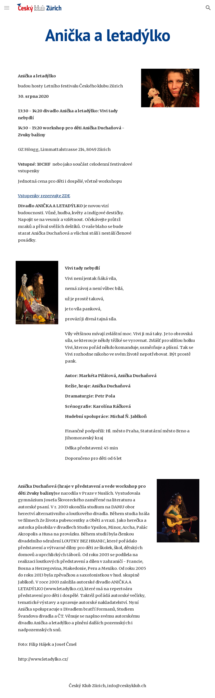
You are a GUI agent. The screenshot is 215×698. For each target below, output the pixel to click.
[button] (6, 7)
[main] (107, 34)
